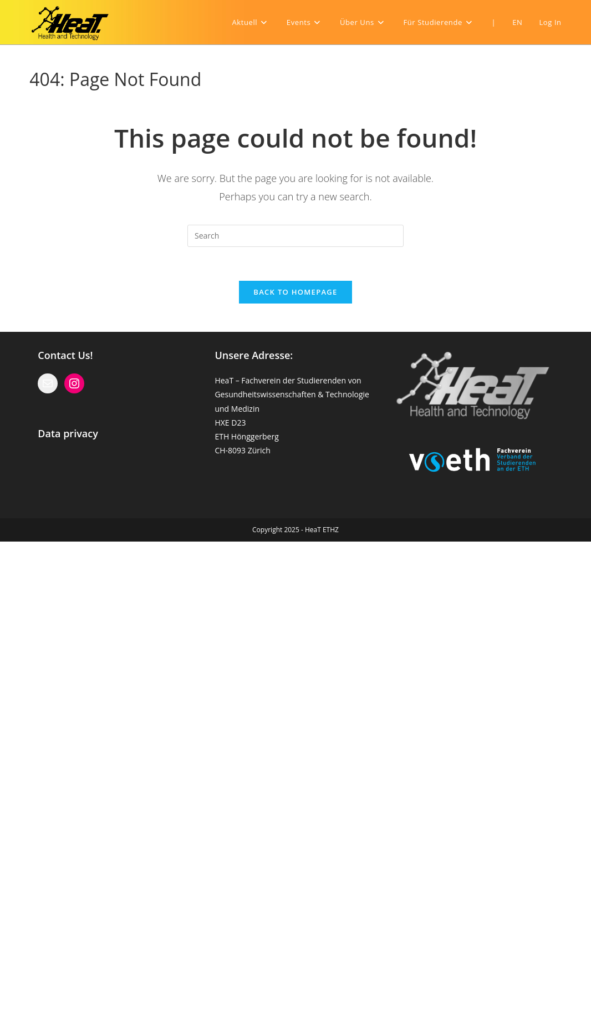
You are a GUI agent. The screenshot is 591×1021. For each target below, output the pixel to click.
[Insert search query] (295, 236)
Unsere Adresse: (254, 355)
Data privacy (68, 433)
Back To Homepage (295, 292)
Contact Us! (65, 355)
